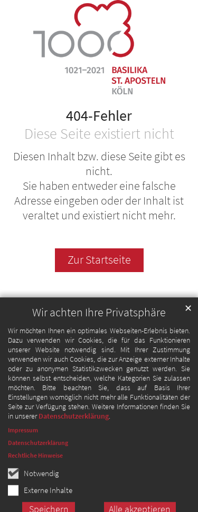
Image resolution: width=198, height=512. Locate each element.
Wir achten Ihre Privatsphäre (99, 325)
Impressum (23, 443)
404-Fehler (99, 116)
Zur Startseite (99, 260)
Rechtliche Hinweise (35, 468)
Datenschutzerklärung (74, 428)
